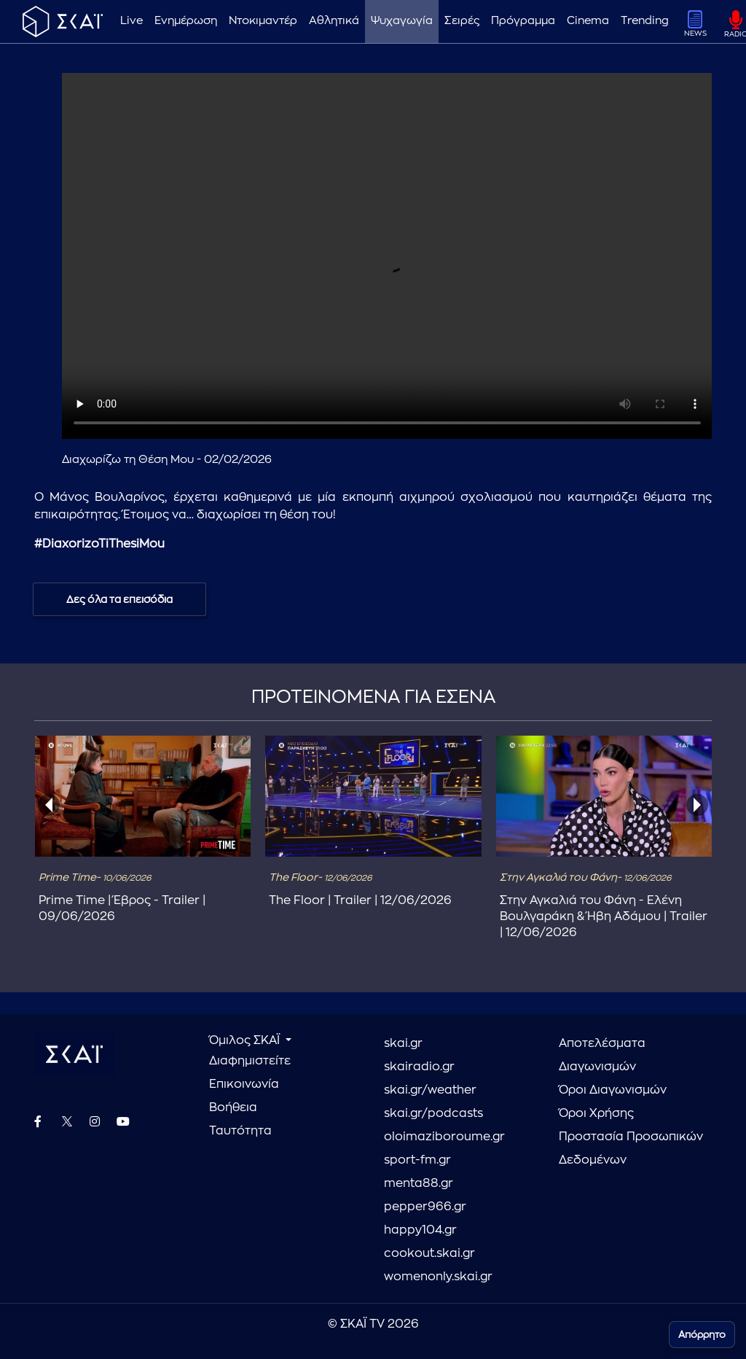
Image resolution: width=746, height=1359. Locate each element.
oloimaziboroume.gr (444, 1136)
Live (131, 20)
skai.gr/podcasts (433, 1113)
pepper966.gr (425, 1206)
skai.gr (403, 1043)
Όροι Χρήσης (596, 1113)
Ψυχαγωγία (402, 20)
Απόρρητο (702, 1334)
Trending (645, 20)
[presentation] (49, 805)
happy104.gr (420, 1230)
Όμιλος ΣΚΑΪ (246, 1040)
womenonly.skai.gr (438, 1276)
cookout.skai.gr (429, 1253)
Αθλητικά (334, 20)
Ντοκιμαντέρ (263, 20)
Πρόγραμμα (523, 20)
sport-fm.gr (417, 1160)
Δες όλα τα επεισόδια (119, 599)
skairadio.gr (419, 1066)
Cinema (588, 20)
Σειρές (461, 20)
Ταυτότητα (240, 1131)
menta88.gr (418, 1183)
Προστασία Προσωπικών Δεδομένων (631, 1148)
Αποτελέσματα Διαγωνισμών (602, 1054)
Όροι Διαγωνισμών (613, 1090)
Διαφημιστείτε (250, 1061)
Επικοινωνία (244, 1084)
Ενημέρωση (185, 20)
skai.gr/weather (430, 1090)
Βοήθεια (233, 1107)
